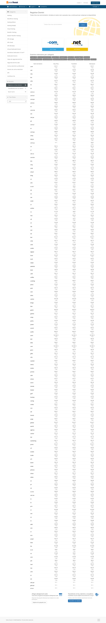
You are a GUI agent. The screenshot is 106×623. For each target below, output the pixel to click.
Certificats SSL (11, 76)
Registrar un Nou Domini (16, 85)
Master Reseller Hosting (14, 35)
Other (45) (93, 59)
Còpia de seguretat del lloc (14, 59)
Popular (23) (34, 57)
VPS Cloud (10, 42)
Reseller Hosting (11, 32)
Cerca (83, 25)
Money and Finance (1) (36, 59)
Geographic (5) (63, 57)
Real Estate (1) (79, 59)
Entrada (86, 3)
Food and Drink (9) (47, 59)
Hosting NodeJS (11, 25)
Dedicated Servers (12, 56)
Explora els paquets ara (39, 602)
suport (32, 6)
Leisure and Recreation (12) (60, 59)
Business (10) (55, 57)
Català (79, 3)
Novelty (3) (87, 59)
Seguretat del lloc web (13, 62)
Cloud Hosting (11, 29)
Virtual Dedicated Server (14, 49)
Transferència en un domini (16, 88)
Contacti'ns (43, 6)
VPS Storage (10, 39)
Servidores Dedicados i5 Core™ (15, 52)
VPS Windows (11, 46)
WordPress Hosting (12, 19)
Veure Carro (95, 3)
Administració (12, 6)
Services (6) (86, 57)
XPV (8, 73)
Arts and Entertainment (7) (44, 57)
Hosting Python (11, 22)
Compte (96, 6)
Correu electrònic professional (15, 66)
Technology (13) (79, 57)
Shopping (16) (71, 59)
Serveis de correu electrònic (15, 69)
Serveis (23, 6)
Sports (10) (71, 57)
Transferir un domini (75, 601)
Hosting (9, 15)
